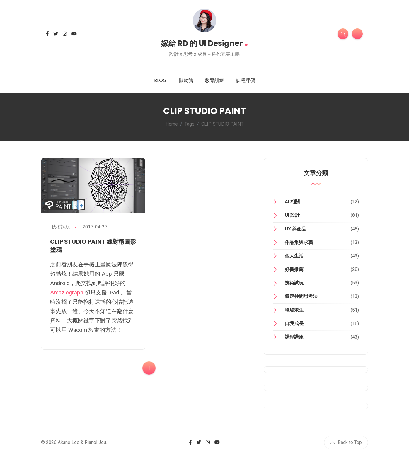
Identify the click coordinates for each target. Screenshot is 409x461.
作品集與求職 (299, 242)
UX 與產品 (295, 229)
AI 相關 (292, 201)
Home (172, 124)
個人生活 (294, 256)
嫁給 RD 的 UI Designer (204, 41)
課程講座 (294, 337)
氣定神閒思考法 (301, 296)
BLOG (160, 80)
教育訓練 (214, 80)
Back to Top (346, 442)
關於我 (186, 80)
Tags (190, 124)
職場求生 (294, 310)
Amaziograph (66, 292)
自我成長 (294, 323)
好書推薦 (294, 269)
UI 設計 (292, 215)
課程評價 (245, 80)
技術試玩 (61, 227)
